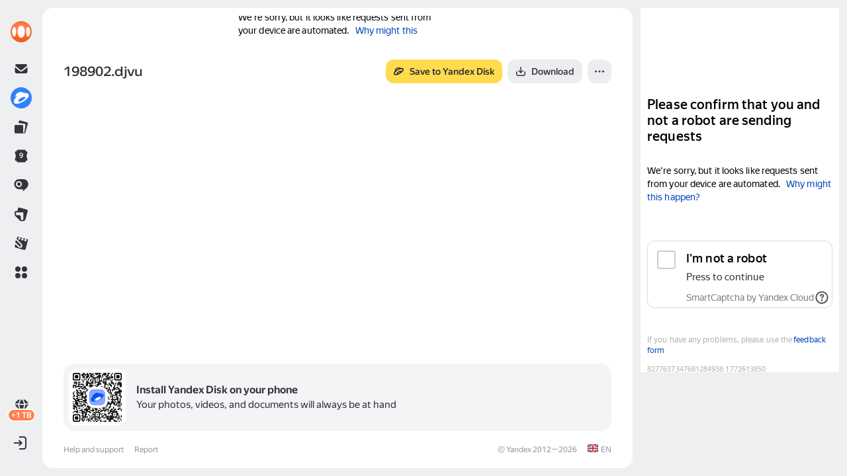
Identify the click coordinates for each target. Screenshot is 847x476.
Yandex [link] (518, 449)
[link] (21, 31)
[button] (21, 272)
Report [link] (146, 449)
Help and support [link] (94, 449)
